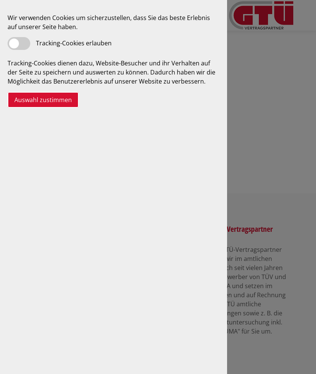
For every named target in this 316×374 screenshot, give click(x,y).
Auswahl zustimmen (43, 100)
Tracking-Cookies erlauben (74, 43)
